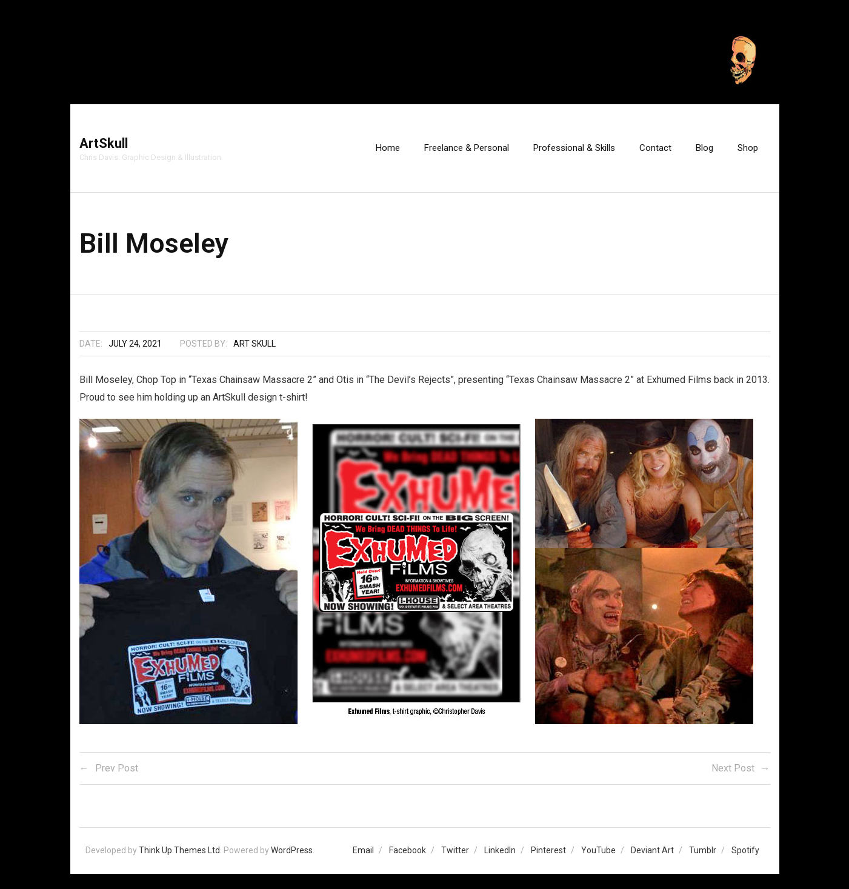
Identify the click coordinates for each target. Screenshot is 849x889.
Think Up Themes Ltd (179, 850)
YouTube (598, 850)
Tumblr (702, 850)
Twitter (455, 850)
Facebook (407, 850)
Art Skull (254, 343)
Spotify (745, 850)
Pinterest (548, 850)
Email (363, 850)
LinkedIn (500, 850)
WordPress (292, 850)
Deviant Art (652, 850)
